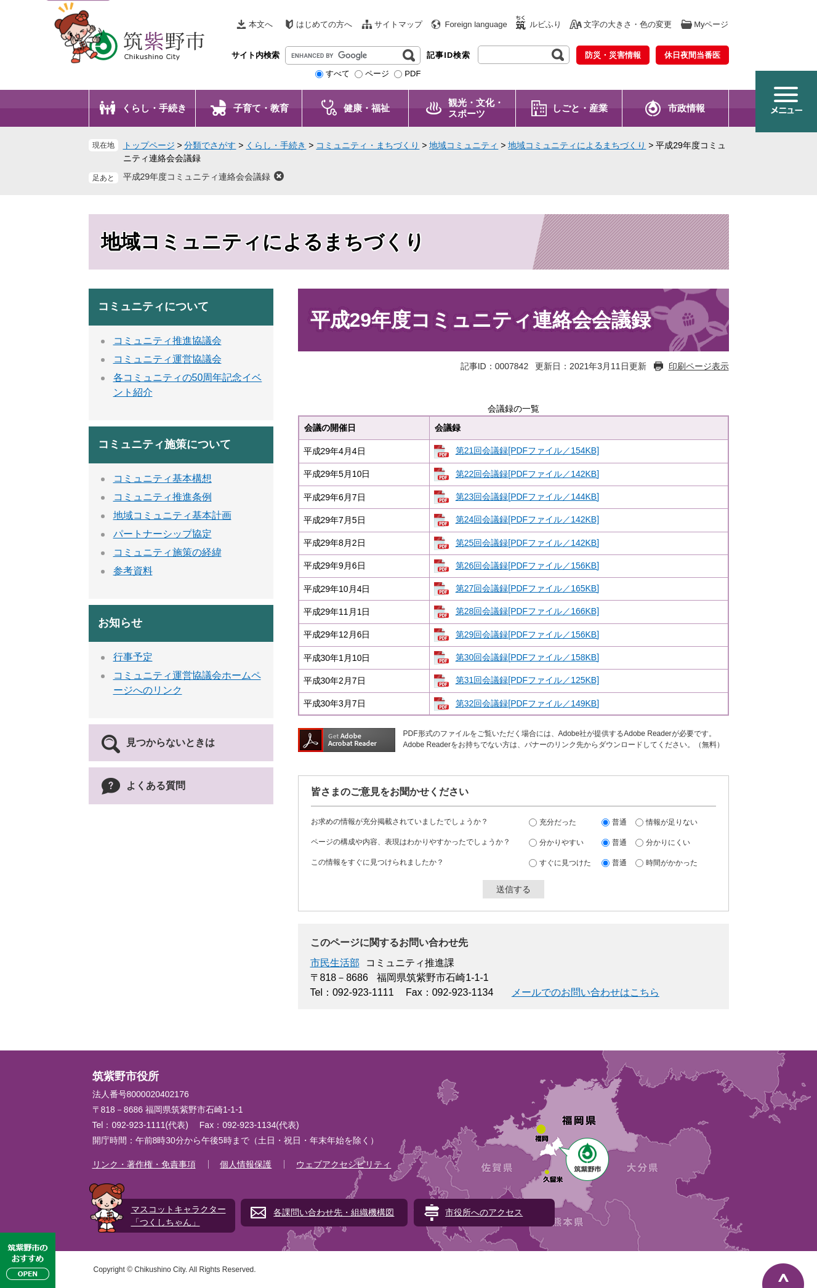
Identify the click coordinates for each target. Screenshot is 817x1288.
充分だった (557, 821)
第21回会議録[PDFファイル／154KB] (527, 450)
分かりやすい (561, 842)
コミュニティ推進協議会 (167, 340)
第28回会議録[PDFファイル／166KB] (527, 611)
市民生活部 (335, 963)
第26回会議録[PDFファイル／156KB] (527, 565)
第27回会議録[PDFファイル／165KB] (527, 588)
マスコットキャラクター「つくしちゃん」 (178, 1215)
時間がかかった (672, 862)
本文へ (261, 24)
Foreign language (476, 24)
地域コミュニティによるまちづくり (577, 145)
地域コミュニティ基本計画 (172, 515)
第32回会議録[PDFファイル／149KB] (527, 703)
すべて (338, 73)
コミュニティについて (153, 306)
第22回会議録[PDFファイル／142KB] (527, 474)
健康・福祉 (367, 108)
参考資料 (133, 571)
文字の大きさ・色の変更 (628, 24)
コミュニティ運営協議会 (167, 359)
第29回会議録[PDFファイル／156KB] (527, 634)
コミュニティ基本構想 (162, 478)
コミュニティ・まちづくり (367, 145)
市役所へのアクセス (484, 1212)
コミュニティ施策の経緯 (167, 552)
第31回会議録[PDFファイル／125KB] (527, 680)
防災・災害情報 (613, 55)
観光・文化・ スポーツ (476, 108)
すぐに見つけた (565, 862)
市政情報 (686, 108)
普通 (619, 821)
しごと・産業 (580, 108)
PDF (412, 73)
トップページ (149, 145)
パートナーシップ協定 (162, 534)
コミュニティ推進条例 (162, 497)
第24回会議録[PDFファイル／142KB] (527, 519)
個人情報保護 (246, 1164)
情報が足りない (672, 821)
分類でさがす (210, 145)
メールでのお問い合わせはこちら (585, 992)
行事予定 (133, 657)
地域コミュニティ (463, 145)
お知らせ (120, 623)
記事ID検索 (448, 55)
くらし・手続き (154, 108)
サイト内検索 (255, 55)
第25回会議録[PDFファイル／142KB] (527, 543)
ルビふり (545, 24)
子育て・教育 (261, 108)
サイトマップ (398, 24)
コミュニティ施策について (164, 444)
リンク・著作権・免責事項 (144, 1164)
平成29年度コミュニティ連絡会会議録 (197, 177)
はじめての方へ (324, 24)
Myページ (711, 24)
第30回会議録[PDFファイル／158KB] (527, 657)
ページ (377, 73)
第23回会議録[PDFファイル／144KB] (527, 497)
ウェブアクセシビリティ (343, 1164)
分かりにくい (668, 842)
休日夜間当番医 (692, 55)
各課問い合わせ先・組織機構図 (333, 1212)
